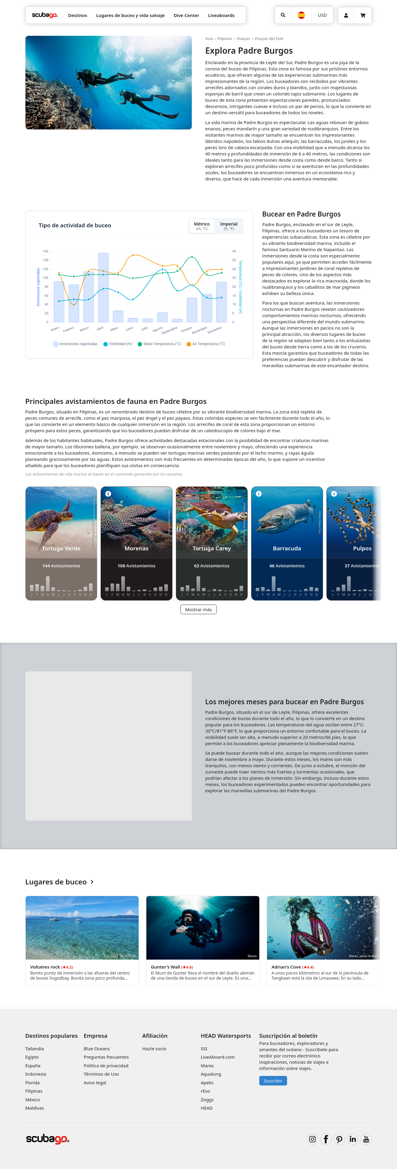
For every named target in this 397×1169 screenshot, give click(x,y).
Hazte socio (154, 1048)
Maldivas (34, 1108)
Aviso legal (95, 1082)
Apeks (207, 1082)
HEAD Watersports (226, 1035)
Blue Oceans (97, 1048)
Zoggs (207, 1099)
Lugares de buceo (59, 882)
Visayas (243, 38)
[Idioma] (301, 15)
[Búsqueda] (283, 15)
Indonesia (35, 1074)
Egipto (32, 1057)
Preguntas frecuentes (106, 1057)
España (33, 1065)
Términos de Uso (101, 1074)
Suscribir (273, 1081)
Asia (209, 38)
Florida (32, 1082)
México (32, 1099)
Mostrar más (198, 609)
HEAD (207, 1108)
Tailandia (34, 1048)
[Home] (45, 15)
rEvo (205, 1091)
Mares (207, 1065)
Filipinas (224, 38)
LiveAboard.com (218, 1057)
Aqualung (211, 1074)
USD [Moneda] (322, 15)
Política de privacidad (106, 1065)
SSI (204, 1048)
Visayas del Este (269, 38)
